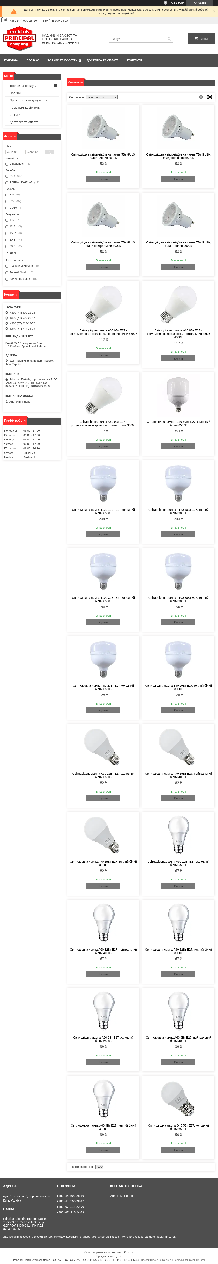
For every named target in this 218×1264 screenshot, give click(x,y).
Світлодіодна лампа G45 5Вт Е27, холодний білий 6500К (178, 1127)
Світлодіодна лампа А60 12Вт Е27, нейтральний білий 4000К (103, 951)
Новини (15, 93)
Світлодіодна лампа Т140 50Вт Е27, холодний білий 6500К (178, 423)
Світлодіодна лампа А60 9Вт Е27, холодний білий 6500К (103, 1039)
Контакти (134, 60)
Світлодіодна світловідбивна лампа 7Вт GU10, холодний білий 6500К (178, 156)
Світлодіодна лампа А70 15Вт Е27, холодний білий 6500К (103, 775)
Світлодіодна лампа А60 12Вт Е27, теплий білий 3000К (178, 951)
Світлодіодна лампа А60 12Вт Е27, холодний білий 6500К (178, 863)
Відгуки (15, 114)
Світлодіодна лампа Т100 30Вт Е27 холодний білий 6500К (103, 599)
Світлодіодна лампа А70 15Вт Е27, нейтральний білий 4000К (178, 775)
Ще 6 (12, 252)
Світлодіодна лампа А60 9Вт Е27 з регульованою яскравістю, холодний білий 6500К (103, 332)
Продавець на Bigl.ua (109, 1256)
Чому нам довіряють (25, 107)
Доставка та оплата (103, 60)
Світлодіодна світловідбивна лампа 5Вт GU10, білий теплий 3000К (103, 156)
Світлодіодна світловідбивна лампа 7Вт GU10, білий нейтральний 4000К (103, 244)
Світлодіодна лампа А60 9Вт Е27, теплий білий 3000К (103, 1127)
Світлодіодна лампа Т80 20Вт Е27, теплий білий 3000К (178, 687)
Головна (11, 60)
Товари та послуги (62, 60)
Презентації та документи (28, 100)
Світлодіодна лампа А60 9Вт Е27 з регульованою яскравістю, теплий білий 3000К (103, 423)
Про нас (32, 60)
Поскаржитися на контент (156, 1259)
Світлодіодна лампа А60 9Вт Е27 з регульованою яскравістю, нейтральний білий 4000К (178, 334)
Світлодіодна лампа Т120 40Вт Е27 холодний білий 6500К (103, 511)
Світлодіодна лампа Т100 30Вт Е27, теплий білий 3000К (178, 599)
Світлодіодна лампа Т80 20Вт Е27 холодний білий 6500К (103, 687)
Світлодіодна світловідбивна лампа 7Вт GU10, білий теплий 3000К (178, 244)
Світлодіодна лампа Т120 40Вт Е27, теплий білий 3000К (178, 511)
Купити (103, 179)
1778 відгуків (176, 2)
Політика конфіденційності (189, 1259)
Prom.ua (129, 1252)
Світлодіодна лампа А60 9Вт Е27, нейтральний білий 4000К (178, 1039)
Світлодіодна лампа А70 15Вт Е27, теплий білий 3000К (103, 863)
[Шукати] (169, 39)
